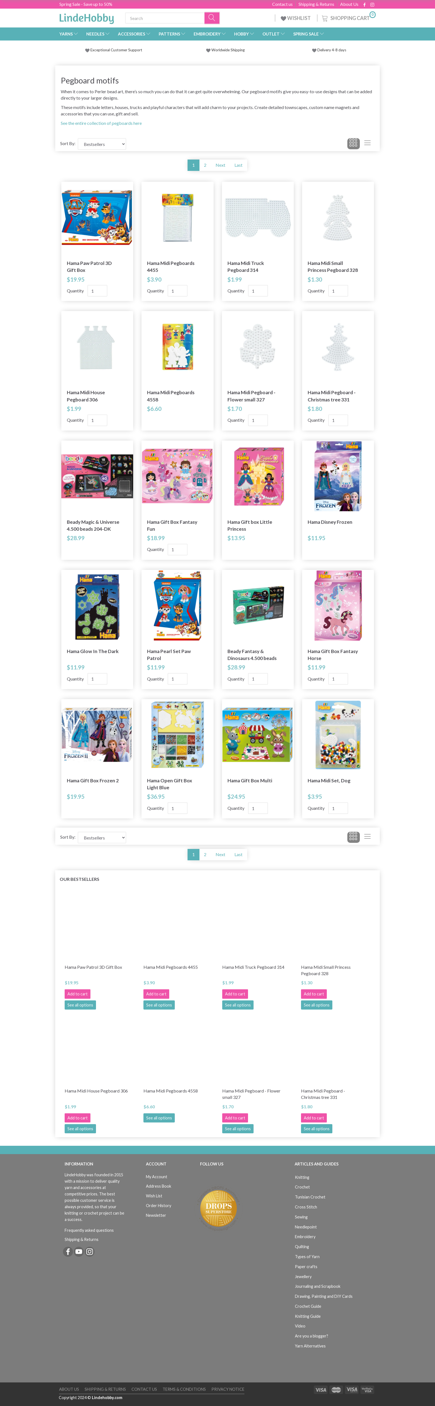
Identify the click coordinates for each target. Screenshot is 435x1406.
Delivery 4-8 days (329, 50)
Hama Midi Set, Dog (329, 780)
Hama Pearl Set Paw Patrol (169, 654)
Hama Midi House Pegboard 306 (86, 396)
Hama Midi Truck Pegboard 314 (245, 266)
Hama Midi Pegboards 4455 (170, 266)
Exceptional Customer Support (116, 50)
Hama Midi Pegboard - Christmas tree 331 (332, 396)
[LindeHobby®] (86, 17)
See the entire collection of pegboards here (101, 123)
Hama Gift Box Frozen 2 (93, 780)
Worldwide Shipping (225, 50)
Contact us (282, 4)
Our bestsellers (79, 879)
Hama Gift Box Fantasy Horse (333, 654)
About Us (349, 4)
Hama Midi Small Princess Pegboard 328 (333, 266)
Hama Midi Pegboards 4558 (170, 396)
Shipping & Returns (316, 4)
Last (238, 165)
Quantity (76, 290)
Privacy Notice (227, 1389)
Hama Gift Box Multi (249, 780)
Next (220, 165)
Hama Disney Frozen (330, 522)
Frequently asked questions (89, 1230)
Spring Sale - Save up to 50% (85, 4)
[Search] (212, 18)
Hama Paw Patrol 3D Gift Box (89, 266)
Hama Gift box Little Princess (249, 525)
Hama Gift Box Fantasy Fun (172, 525)
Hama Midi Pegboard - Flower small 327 (251, 396)
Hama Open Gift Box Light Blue (169, 784)
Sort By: (67, 143)
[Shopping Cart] (348, 17)
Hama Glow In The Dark (93, 651)
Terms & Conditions (184, 1389)
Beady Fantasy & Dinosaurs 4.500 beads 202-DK (252, 654)
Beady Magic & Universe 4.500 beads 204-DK (93, 525)
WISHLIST (296, 18)
